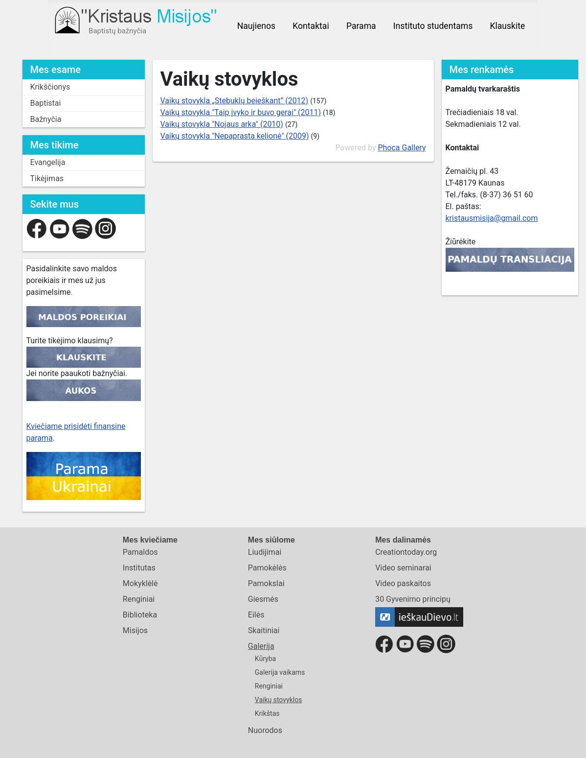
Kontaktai (311, 26)
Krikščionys (50, 87)
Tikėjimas (47, 178)
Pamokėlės (267, 567)
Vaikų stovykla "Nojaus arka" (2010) (221, 124)
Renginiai (139, 599)
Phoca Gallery (402, 147)
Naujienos (256, 26)
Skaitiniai (264, 630)
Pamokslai (266, 583)
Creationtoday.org (406, 552)
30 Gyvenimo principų (413, 599)
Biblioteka (140, 614)
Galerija (261, 646)
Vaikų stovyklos (278, 700)
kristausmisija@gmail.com (492, 218)
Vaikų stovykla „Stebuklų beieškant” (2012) (234, 100)
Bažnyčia (46, 119)
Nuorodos (265, 730)
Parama (361, 26)
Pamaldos (140, 552)
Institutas (139, 567)
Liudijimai (265, 552)
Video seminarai (403, 567)
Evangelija (48, 162)
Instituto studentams (433, 26)
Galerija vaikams (280, 672)
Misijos (135, 630)
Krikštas (267, 713)
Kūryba (265, 659)
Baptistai (45, 103)
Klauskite (507, 26)
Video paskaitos (403, 583)
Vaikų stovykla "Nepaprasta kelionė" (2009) (234, 136)
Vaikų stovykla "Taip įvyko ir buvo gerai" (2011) (240, 112)
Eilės (256, 614)
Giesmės (263, 599)
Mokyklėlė (140, 583)
